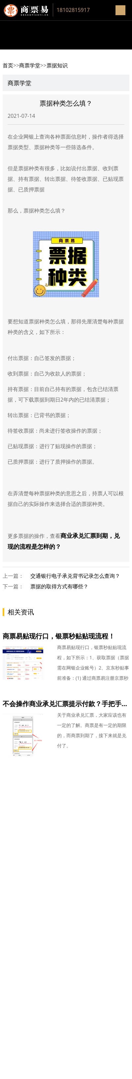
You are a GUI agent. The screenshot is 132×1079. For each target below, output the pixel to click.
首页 (8, 65)
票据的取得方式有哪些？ (59, 586)
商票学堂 (29, 65)
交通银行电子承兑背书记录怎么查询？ (75, 575)
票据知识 (57, 65)
